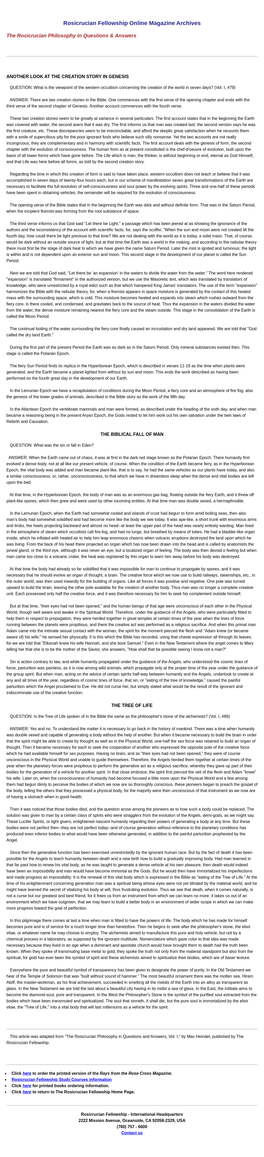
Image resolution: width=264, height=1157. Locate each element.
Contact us (132, 1133)
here (27, 1073)
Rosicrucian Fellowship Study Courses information (62, 1079)
